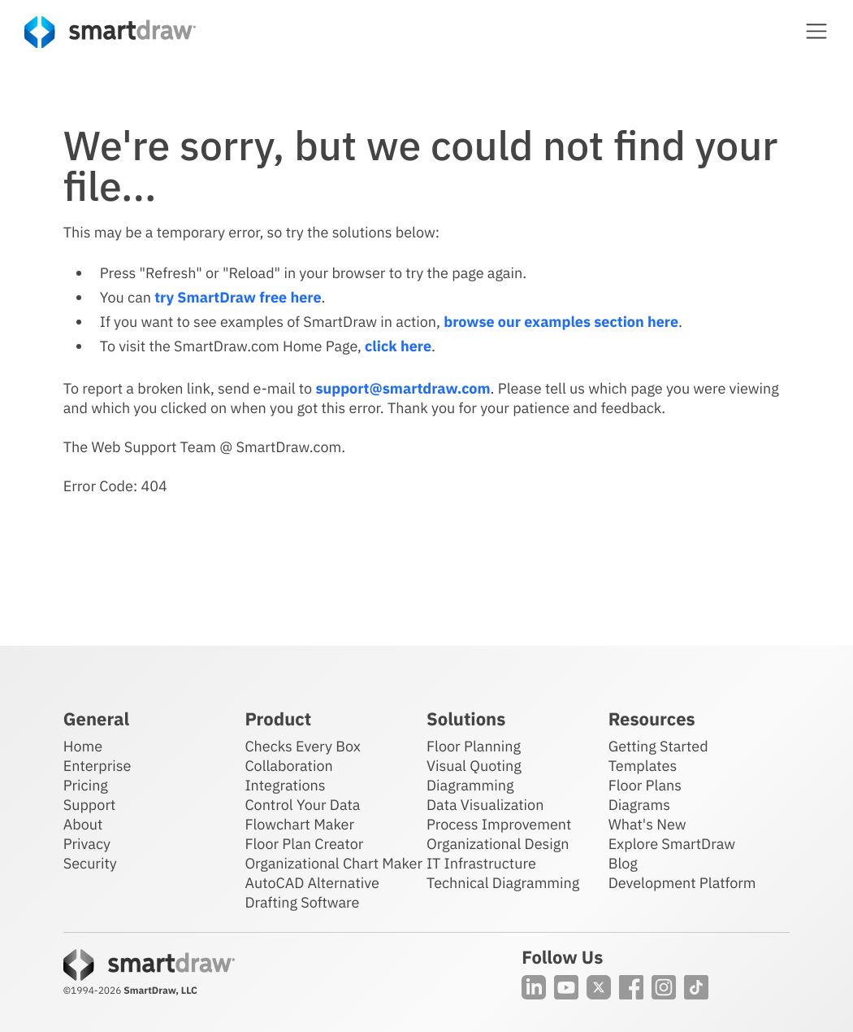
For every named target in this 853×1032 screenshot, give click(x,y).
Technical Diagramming (502, 882)
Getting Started (658, 746)
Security (90, 863)
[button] (816, 31)
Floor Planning (473, 746)
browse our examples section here (561, 321)
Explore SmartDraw (671, 843)
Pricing (85, 785)
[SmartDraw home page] (110, 32)
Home (82, 746)
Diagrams (639, 804)
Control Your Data (302, 804)
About (83, 824)
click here (398, 346)
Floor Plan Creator (304, 843)
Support (89, 804)
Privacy (86, 843)
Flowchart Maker (299, 824)
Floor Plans (645, 785)
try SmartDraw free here (237, 297)
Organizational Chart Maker (333, 863)
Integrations (285, 785)
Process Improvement (498, 824)
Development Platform (682, 882)
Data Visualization (484, 804)
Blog (623, 863)
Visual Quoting (474, 765)
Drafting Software (302, 902)
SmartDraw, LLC (160, 991)
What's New (647, 824)
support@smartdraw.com (402, 388)
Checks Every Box (303, 746)
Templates (643, 765)
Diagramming (470, 785)
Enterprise (97, 765)
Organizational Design (497, 843)
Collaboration (288, 765)
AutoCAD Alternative (312, 882)
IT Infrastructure (481, 863)
